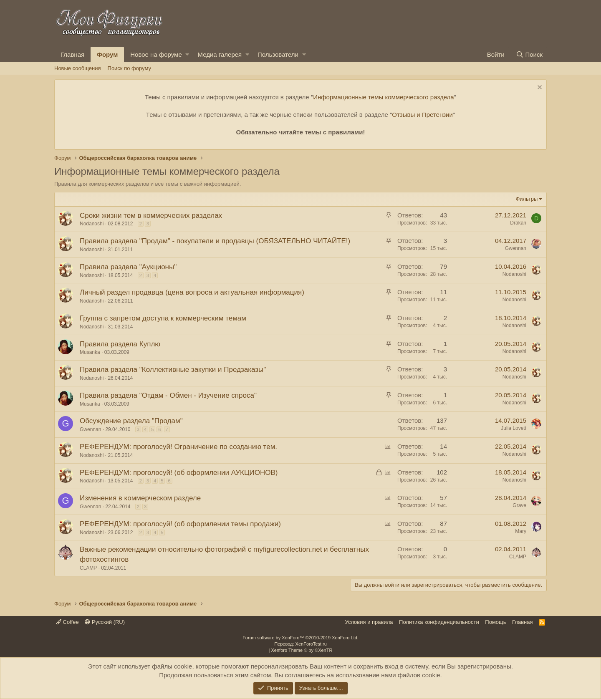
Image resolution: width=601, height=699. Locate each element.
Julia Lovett (513, 428)
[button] (187, 54)
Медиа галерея (219, 54)
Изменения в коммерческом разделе (140, 498)
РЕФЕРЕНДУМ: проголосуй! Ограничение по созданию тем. (178, 447)
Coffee (67, 622)
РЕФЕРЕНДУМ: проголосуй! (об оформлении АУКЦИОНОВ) (179, 473)
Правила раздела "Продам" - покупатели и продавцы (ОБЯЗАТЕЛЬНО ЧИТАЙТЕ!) (215, 241)
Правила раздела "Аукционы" (128, 267)
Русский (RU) (105, 622)
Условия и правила (369, 622)
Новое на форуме (156, 54)
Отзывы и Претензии (422, 114)
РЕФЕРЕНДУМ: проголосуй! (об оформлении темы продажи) (180, 524)
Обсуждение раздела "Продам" (131, 421)
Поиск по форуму (129, 68)
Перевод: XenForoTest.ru (300, 643)
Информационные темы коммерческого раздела (383, 97)
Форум (107, 54)
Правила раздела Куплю (120, 344)
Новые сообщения (77, 68)
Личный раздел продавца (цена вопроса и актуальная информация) (192, 292)
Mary (520, 531)
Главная (72, 54)
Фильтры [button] (526, 199)
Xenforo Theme (302, 650)
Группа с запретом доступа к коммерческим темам (163, 318)
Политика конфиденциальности (439, 622)
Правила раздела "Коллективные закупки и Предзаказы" (173, 369)
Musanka (90, 352)
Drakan (518, 223)
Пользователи (278, 54)
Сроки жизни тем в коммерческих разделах (151, 216)
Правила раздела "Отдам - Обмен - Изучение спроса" (168, 395)
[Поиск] (529, 54)
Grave (519, 505)
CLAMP (88, 568)
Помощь (495, 622)
